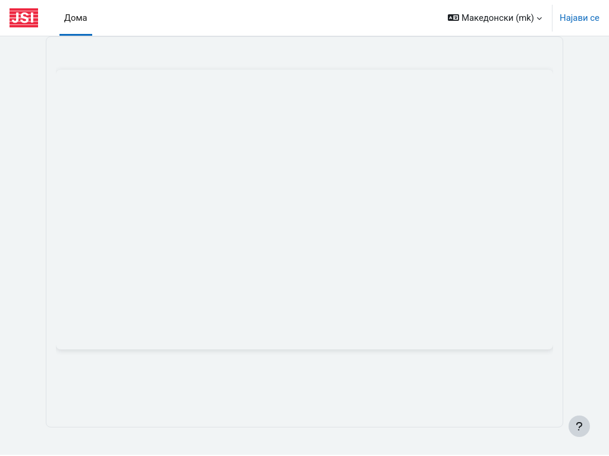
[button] (495, 18)
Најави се (579, 18)
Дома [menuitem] (75, 18)
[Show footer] (579, 426)
